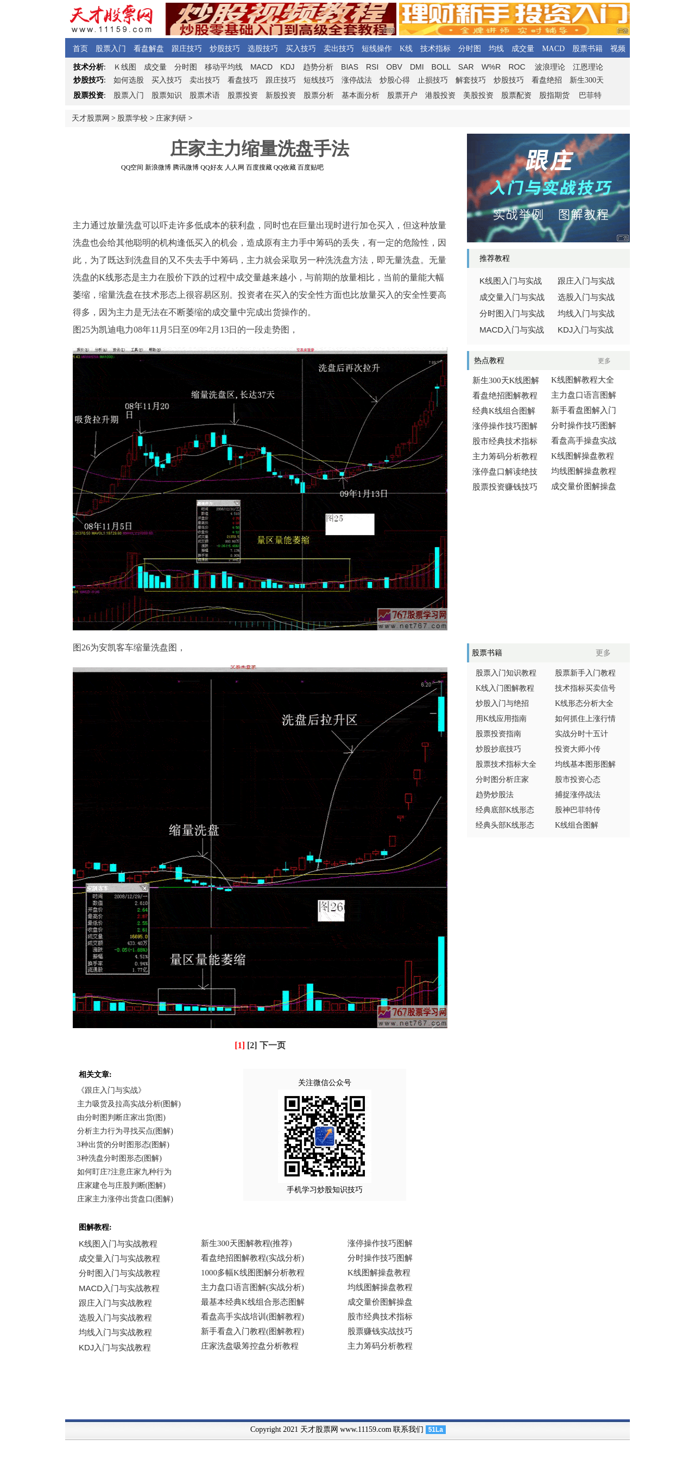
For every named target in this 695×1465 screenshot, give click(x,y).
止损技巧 (433, 80)
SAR (466, 66)
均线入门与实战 (586, 313)
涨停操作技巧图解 (505, 426)
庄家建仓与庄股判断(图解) (121, 1185)
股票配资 (516, 95)
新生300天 (587, 80)
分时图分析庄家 (502, 779)
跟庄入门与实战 (586, 281)
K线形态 (115, 277)
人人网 (234, 167)
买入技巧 (301, 49)
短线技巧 (319, 80)
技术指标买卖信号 (585, 688)
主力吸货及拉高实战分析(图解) (129, 1104)
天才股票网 (91, 118)
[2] (252, 1045)
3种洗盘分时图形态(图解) (119, 1158)
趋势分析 (318, 67)
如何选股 (128, 80)
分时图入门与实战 (512, 313)
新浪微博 (158, 167)
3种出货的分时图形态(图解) (123, 1145)
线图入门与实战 (510, 281)
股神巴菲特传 (578, 810)
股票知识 (166, 95)
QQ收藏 (285, 167)
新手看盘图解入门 (583, 410)
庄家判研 (171, 118)
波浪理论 (550, 67)
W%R (491, 66)
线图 (124, 67)
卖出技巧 (339, 49)
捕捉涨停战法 (578, 795)
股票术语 (204, 95)
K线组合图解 (576, 825)
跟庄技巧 (187, 49)
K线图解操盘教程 (582, 456)
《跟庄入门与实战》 (111, 1090)
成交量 (522, 49)
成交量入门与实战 (512, 297)
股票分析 (319, 95)
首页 (80, 49)
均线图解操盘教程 (583, 471)
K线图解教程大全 (582, 379)
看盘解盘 (149, 49)
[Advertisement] (259, 195)
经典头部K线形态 (505, 825)
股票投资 (243, 95)
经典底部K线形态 (505, 810)
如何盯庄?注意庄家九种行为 (124, 1172)
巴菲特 (590, 95)
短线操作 (377, 49)
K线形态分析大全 (584, 703)
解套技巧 (471, 80)
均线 (496, 49)
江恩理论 (588, 67)
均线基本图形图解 (585, 764)
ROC (516, 66)
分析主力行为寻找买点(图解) (125, 1131)
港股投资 (440, 95)
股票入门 (111, 49)
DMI (417, 66)
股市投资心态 (578, 779)
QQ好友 (211, 167)
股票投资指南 (498, 734)
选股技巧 (263, 49)
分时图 (469, 49)
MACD (553, 49)
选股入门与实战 (586, 297)
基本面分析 (361, 95)
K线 (406, 49)
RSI (372, 66)
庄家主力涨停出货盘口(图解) (125, 1199)
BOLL (441, 66)
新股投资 (281, 95)
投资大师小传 (578, 749)
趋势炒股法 (495, 795)
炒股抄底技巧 (498, 749)
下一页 (273, 1045)
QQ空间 (132, 167)
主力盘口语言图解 (583, 395)
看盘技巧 (243, 80)
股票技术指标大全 (506, 764)
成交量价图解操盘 (583, 486)
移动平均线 (224, 67)
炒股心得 (395, 80)
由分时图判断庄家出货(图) (121, 1117)
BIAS (349, 66)
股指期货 (554, 95)
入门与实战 (511, 329)
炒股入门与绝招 (502, 703)
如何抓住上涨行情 (585, 719)
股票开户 (402, 95)
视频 (618, 49)
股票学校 (132, 118)
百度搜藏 (259, 167)
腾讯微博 (186, 167)
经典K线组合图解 (503, 410)
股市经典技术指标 (505, 441)
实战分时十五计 (581, 734)
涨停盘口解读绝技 (505, 471)
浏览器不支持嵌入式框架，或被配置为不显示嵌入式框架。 (255, 1302)
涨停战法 (357, 80)
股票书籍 (587, 49)
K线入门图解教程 (505, 688)
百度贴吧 (311, 167)
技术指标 (435, 49)
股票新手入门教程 (585, 673)
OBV (394, 66)
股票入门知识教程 (506, 673)
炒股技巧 (225, 49)
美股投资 (478, 95)
